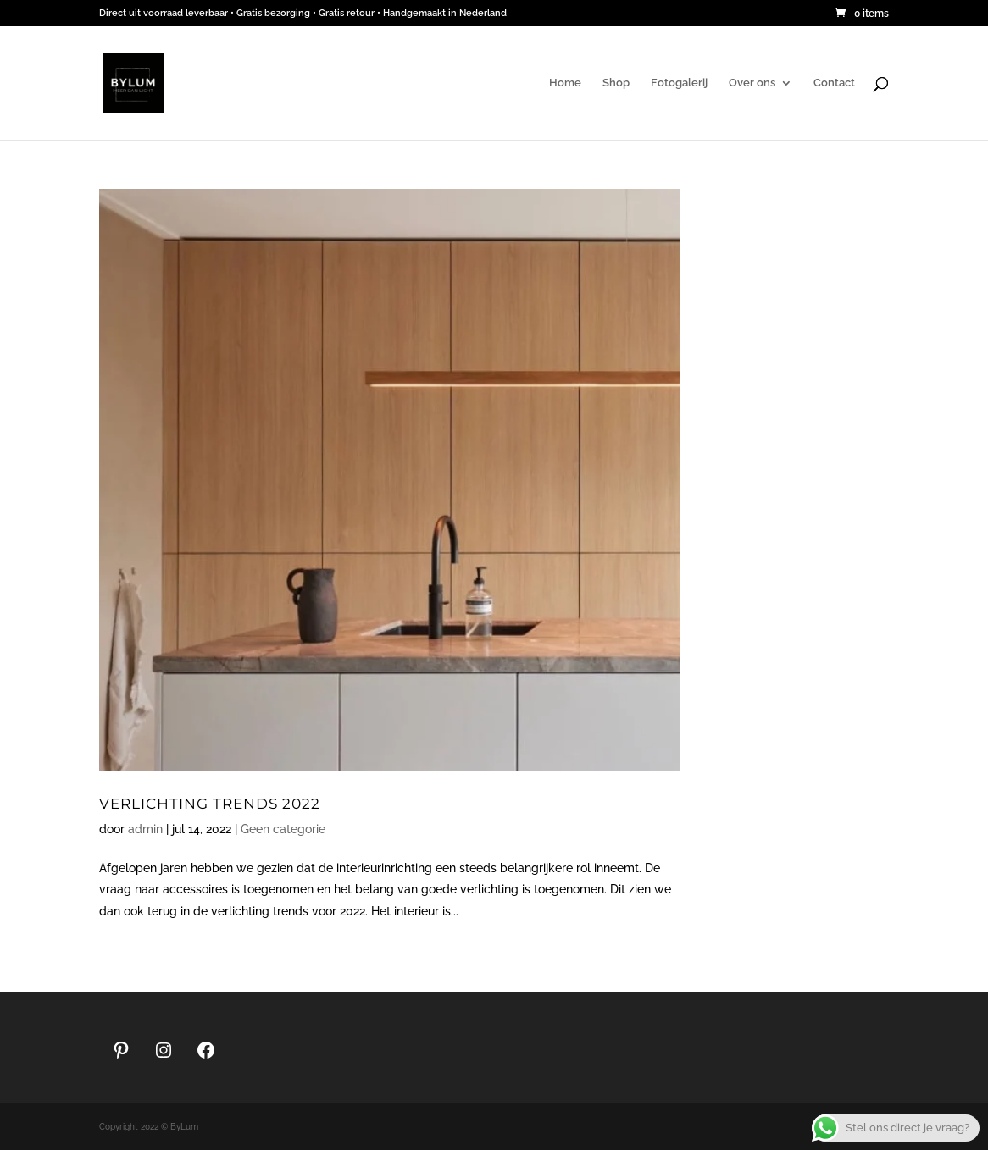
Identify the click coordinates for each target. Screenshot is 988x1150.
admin (145, 829)
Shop (616, 83)
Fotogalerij (679, 83)
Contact (834, 83)
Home (565, 83)
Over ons (752, 83)
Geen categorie (283, 829)
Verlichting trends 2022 (209, 803)
